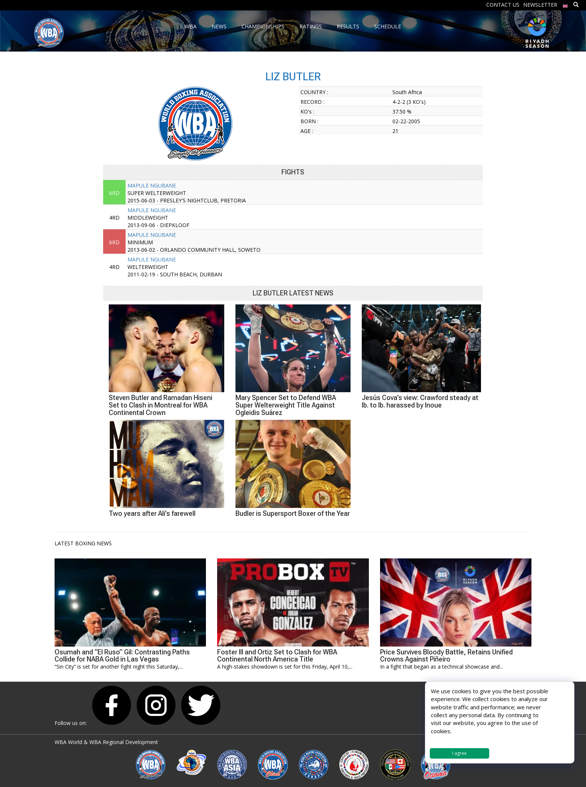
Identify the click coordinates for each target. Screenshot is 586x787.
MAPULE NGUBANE (151, 185)
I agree (459, 753)
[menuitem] (565, 4)
